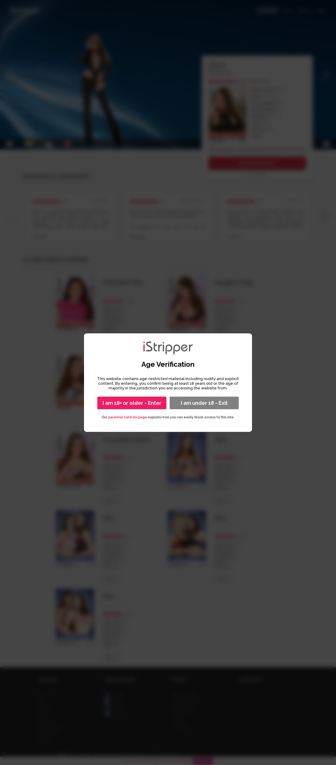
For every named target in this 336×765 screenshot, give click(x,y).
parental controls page (127, 417)
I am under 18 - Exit (204, 403)
